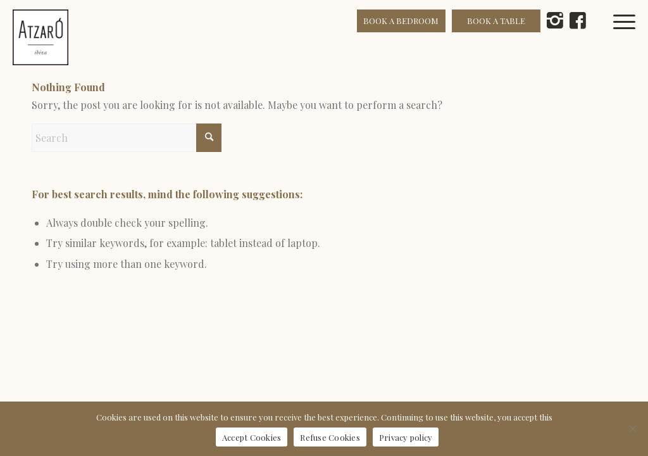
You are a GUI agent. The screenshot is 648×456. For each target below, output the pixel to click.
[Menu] (631, 37)
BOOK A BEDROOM (401, 20)
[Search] (126, 138)
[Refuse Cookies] (632, 428)
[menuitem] (631, 37)
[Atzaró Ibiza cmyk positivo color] (40, 37)
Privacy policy (406, 437)
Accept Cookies (252, 437)
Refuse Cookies (330, 437)
